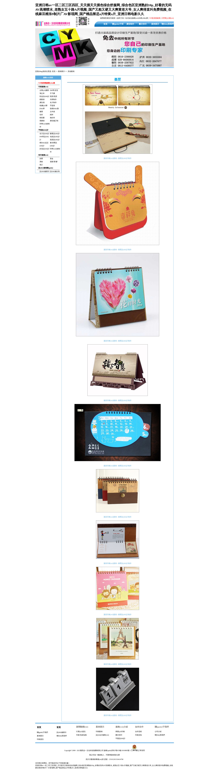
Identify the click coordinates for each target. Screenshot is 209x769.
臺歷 (41, 112)
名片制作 (53, 102)
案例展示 (155, 24)
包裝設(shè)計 (55, 137)
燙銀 (41, 162)
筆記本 (42, 93)
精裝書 (42, 118)
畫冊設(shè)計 (55, 134)
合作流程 (138, 731)
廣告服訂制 (54, 121)
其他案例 (71, 71)
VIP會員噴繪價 (154, 18)
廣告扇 (42, 102)
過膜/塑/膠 (54, 162)
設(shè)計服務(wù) (102, 735)
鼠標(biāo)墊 (54, 109)
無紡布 (52, 118)
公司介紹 (158, 731)
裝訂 (41, 165)
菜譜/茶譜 (53, 96)
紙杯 (51, 115)
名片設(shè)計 (45, 134)
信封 (41, 115)
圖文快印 (143, 24)
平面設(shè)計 (120, 738)
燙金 (51, 159)
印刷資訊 (40, 739)
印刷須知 (138, 735)
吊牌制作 (53, 99)
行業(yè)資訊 (80, 731)
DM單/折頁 (54, 90)
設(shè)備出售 (55, 171)
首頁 (105, 24)
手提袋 (52, 105)
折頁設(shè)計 (45, 149)
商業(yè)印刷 (120, 731)
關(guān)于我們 (42, 732)
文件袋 (52, 112)
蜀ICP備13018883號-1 (123, 750)
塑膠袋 (42, 121)
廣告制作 (130, 24)
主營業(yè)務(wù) (167, 18)
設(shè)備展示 (45, 171)
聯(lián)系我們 (168, 24)
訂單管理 (141, 750)
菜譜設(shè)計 (55, 140)
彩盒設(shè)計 (45, 96)
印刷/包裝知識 (81, 735)
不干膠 (52, 93)
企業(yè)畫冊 (44, 90)
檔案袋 (42, 99)
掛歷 (41, 159)
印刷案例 (99, 731)
